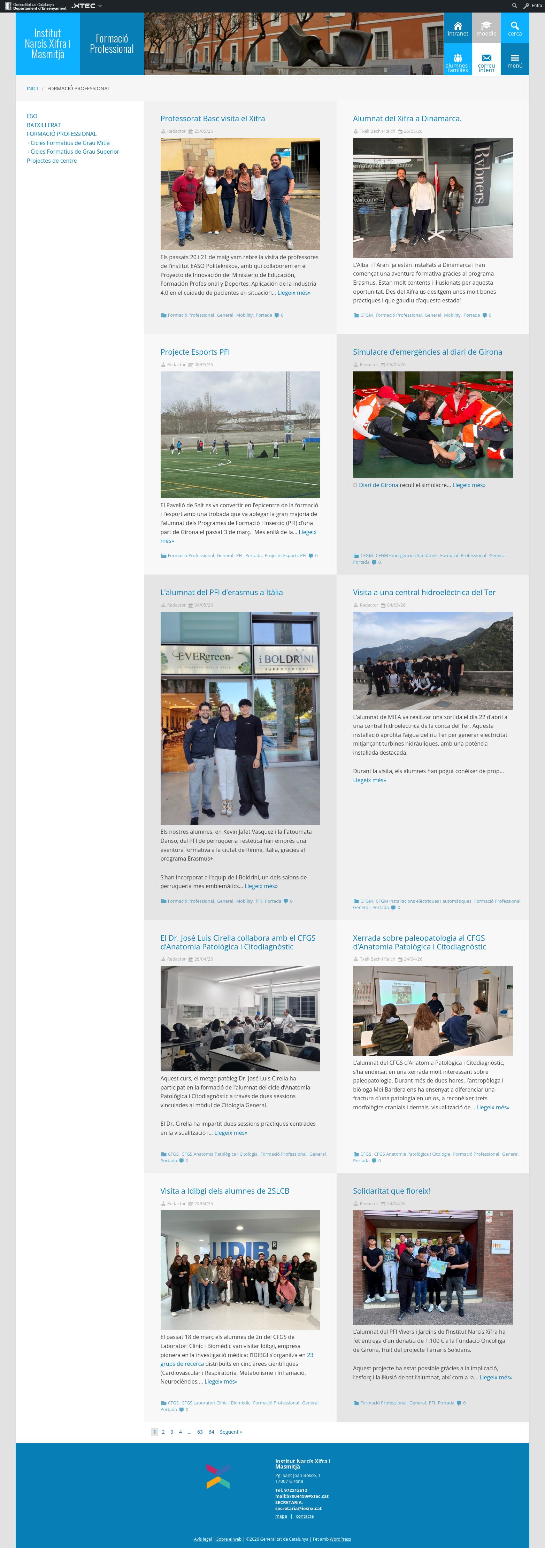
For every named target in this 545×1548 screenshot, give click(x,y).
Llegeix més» (293, 292)
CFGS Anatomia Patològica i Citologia (220, 1154)
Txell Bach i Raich (377, 131)
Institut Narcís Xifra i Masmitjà (48, 43)
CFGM (366, 315)
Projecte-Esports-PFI (285, 555)
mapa (281, 1516)
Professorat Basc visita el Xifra (213, 118)
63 (200, 1431)
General (225, 315)
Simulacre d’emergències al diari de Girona (427, 352)
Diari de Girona (378, 485)
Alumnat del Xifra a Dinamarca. (407, 118)
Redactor (176, 131)
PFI (239, 555)
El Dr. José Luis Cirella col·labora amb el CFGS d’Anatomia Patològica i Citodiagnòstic (238, 942)
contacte (305, 1516)
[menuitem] (35, 5)
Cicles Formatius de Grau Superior (75, 151)
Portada (264, 315)
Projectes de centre (52, 160)
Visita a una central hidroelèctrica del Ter (424, 592)
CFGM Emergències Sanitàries (406, 555)
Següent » (231, 1431)
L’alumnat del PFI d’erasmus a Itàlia (222, 592)
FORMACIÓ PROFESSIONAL (62, 134)
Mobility (244, 315)
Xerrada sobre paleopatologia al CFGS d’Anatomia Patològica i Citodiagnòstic (419, 942)
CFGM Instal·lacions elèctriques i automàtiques (423, 901)
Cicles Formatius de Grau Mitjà (70, 143)
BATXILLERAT (44, 125)
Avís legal (203, 1539)
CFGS (173, 1154)
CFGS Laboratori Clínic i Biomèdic (216, 1403)
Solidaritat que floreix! (391, 1191)
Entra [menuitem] (537, 5)
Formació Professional (191, 315)
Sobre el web (228, 1539)
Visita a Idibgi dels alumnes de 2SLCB (225, 1191)
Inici (32, 88)
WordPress (340, 1539)
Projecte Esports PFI (195, 352)
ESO (32, 116)
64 (211, 1431)
